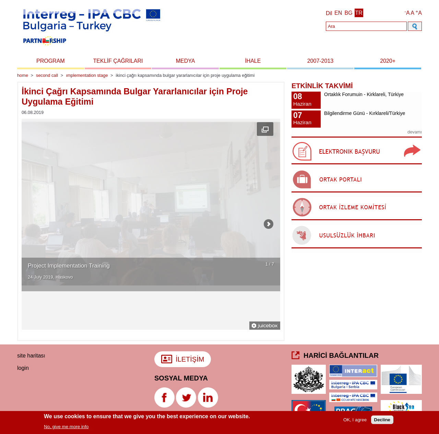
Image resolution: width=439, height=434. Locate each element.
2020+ (387, 61)
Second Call (47, 75)
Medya (185, 61)
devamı (414, 131)
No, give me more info (66, 427)
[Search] (366, 26)
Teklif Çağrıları (118, 61)
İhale (253, 61)
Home (22, 75)
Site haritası (31, 356)
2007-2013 (320, 61)
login (23, 368)
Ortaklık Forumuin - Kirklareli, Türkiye (364, 94)
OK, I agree (355, 420)
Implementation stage (87, 75)
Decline (382, 420)
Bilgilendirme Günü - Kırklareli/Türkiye (364, 113)
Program (50, 61)
